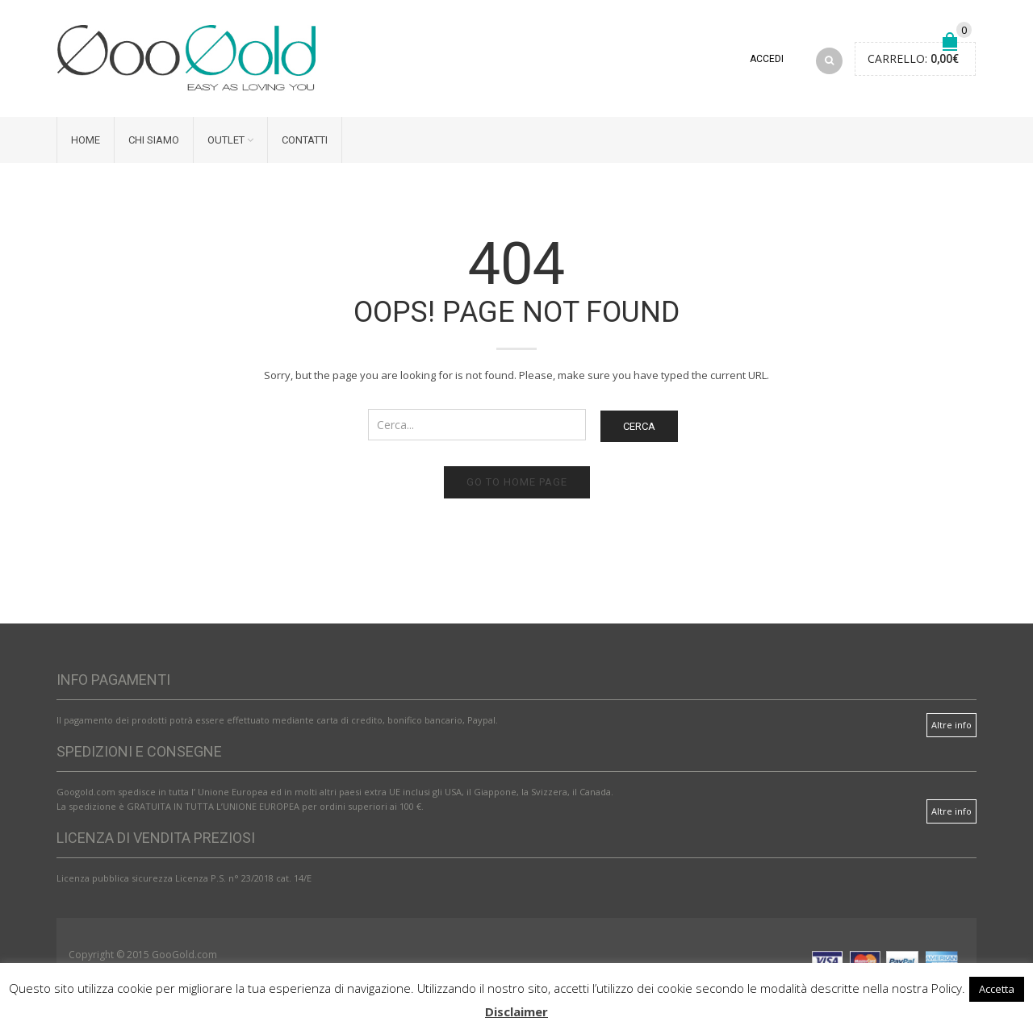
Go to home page (516, 482)
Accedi (767, 59)
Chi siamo (153, 140)
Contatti (305, 140)
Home (85, 140)
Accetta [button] (996, 989)
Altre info (951, 725)
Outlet (226, 140)
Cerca (639, 426)
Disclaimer (516, 1011)
